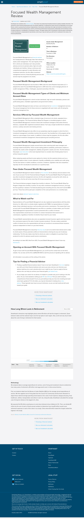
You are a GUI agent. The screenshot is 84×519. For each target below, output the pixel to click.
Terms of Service (52, 479)
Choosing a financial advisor (44, 295)
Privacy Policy (51, 481)
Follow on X (16, 481)
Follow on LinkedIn (18, 484)
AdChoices (50, 484)
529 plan (49, 277)
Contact (14, 452)
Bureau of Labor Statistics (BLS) (22, 414)
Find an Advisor (78, 2)
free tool (61, 265)
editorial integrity (30, 23)
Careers (14, 455)
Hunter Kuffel (16, 21)
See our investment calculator (44, 302)
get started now (52, 271)
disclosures (16, 242)
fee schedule (45, 173)
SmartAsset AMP (52, 460)
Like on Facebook (17, 479)
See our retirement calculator (44, 299)
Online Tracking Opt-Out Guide (56, 489)
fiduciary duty (41, 230)
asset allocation (24, 152)
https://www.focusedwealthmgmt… (56, 74)
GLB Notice (51, 486)
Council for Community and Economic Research (40, 414)
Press (49, 465)
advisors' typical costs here (31, 194)
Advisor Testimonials (53, 462)
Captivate (50, 457)
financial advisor (37, 57)
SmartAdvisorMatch (53, 467)
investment (54, 106)
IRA (43, 277)
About (49, 452)
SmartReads (51, 455)
